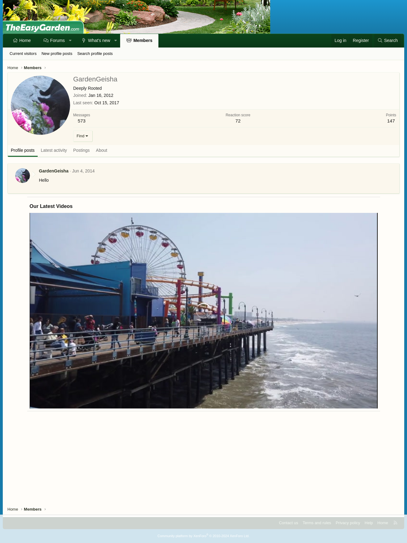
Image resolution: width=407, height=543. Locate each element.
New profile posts (56, 53)
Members (142, 40)
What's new (99, 40)
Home (25, 40)
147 (391, 120)
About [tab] (101, 150)
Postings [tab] (81, 150)
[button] (70, 41)
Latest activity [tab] (54, 150)
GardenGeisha (54, 170)
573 (82, 120)
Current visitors (23, 53)
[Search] (387, 41)
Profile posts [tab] (23, 150)
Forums (57, 40)
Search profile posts (95, 53)
